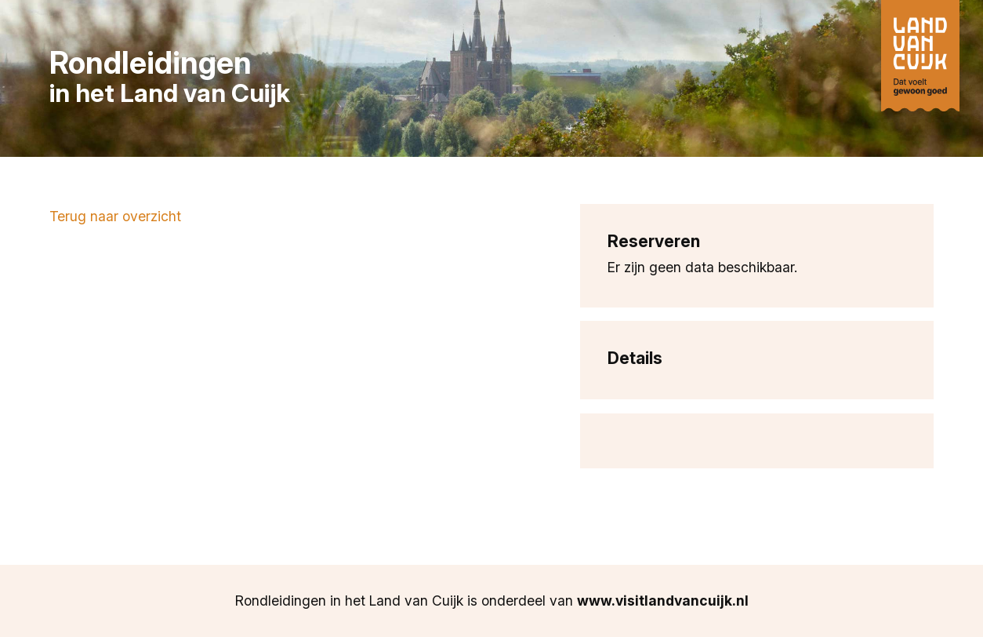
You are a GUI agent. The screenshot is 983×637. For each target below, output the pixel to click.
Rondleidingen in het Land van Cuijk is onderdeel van (492, 600)
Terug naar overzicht (115, 216)
